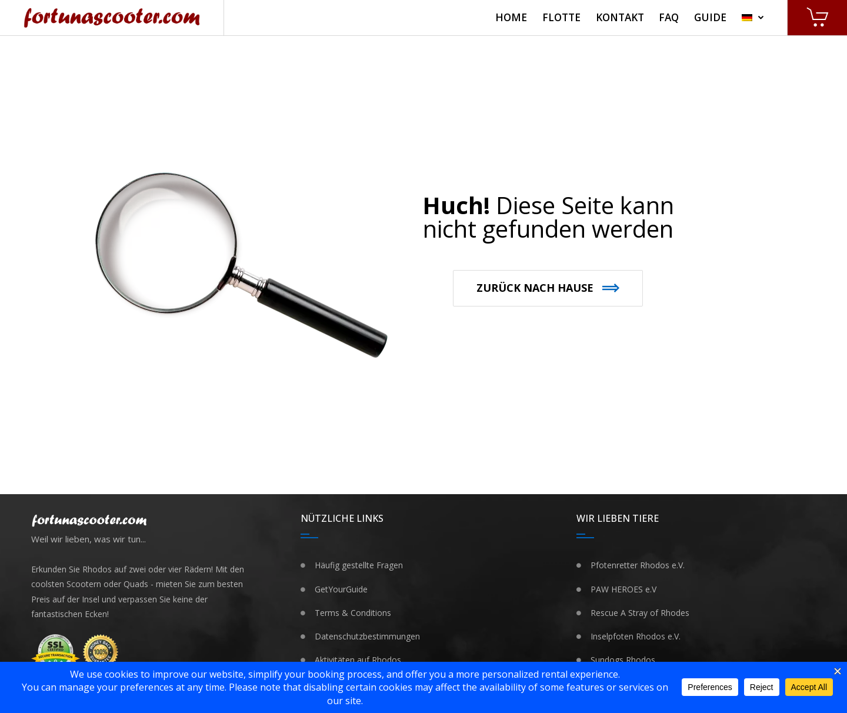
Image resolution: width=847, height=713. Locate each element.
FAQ (669, 17)
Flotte (561, 17)
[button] (548, 288)
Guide (710, 17)
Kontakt (620, 17)
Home (511, 17)
